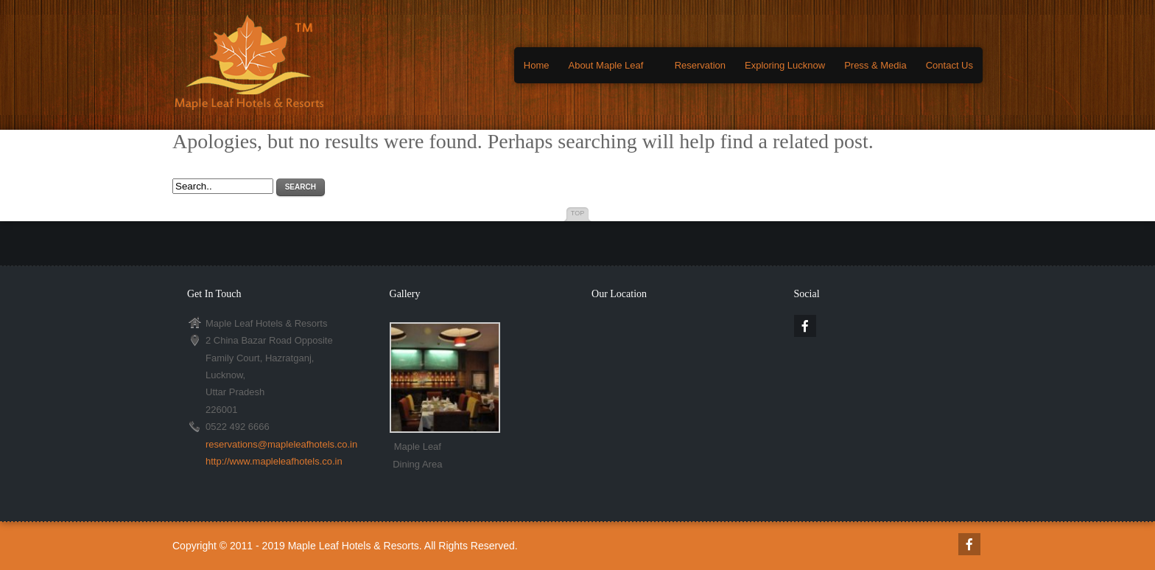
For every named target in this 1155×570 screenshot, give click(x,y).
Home (537, 65)
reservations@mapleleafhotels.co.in (281, 444)
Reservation (700, 65)
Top (577, 213)
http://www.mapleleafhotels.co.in (274, 461)
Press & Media (875, 65)
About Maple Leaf (605, 65)
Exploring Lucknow (785, 65)
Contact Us (949, 65)
